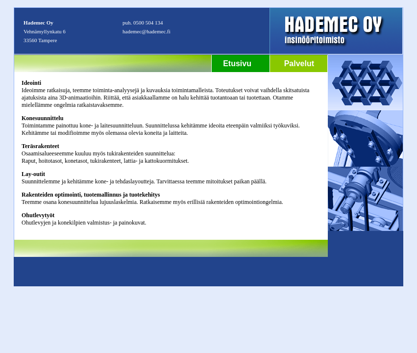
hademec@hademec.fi (147, 31)
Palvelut (299, 63)
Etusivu (237, 63)
